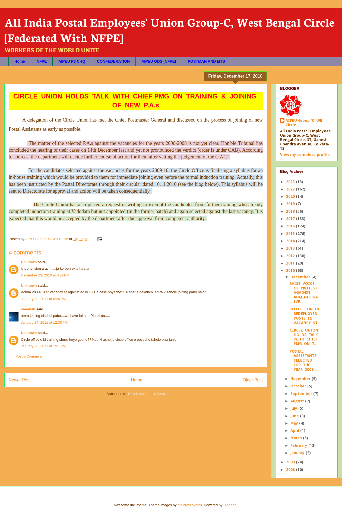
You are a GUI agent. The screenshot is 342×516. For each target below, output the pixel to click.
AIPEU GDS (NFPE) (158, 61)
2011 (291, 263)
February (299, 445)
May (294, 423)
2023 (291, 182)
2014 (291, 241)
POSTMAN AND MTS (206, 61)
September (301, 393)
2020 (291, 196)
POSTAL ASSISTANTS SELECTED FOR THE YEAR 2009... (304, 360)
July (294, 408)
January (298, 453)
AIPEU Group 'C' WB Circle (304, 122)
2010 (291, 270)
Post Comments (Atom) (146, 394)
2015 (291, 233)
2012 (291, 256)
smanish (28, 309)
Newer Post (20, 380)
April (295, 430)
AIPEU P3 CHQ (71, 61)
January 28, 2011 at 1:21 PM (43, 346)
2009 (291, 462)
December (300, 277)
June (295, 416)
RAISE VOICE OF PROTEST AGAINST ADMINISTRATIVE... (305, 292)
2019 (291, 204)
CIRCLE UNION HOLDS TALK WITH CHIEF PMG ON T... (304, 337)
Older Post (253, 380)
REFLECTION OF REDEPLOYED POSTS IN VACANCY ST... (305, 316)
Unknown (29, 262)
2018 (291, 211)
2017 (291, 218)
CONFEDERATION (113, 61)
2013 (291, 248)
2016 (291, 226)
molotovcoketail (190, 505)
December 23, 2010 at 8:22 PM (45, 275)
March (296, 438)
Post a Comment (28, 356)
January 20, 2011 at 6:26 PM (43, 299)
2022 (291, 189)
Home (19, 61)
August (297, 401)
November (301, 379)
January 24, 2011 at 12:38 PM (44, 322)
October (298, 386)
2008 (291, 469)
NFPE (42, 61)
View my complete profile (305, 154)
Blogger (229, 505)
